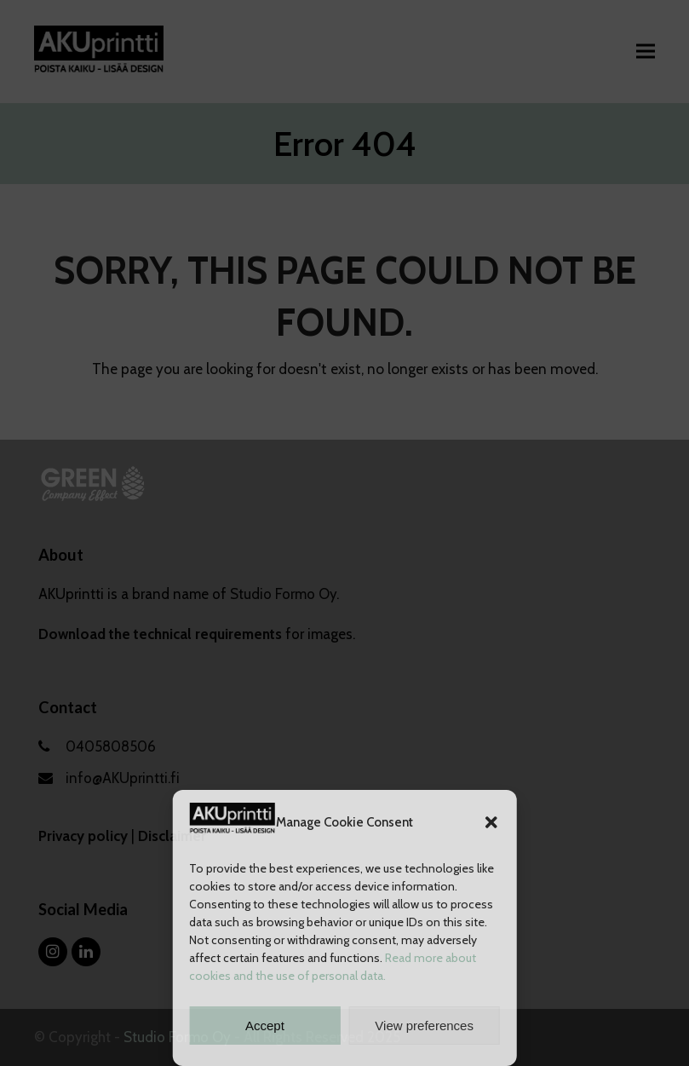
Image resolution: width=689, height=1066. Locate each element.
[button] (491, 822)
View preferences (424, 1025)
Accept (264, 1025)
